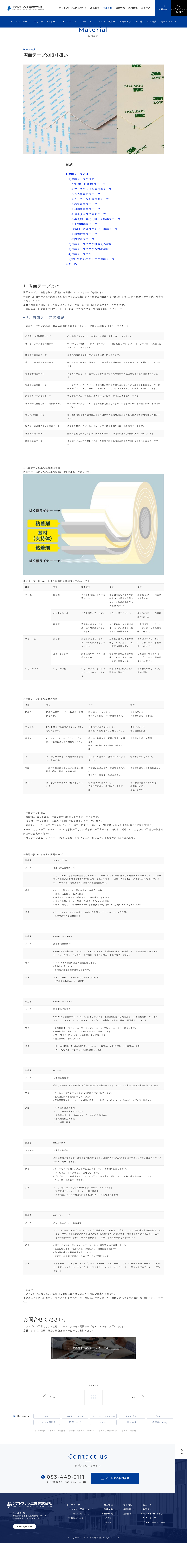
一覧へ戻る (93, 1397)
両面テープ (75, 1422)
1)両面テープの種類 (82, 179)
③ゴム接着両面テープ (85, 194)
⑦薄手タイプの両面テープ (88, 214)
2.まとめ (71, 264)
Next (134, 1397)
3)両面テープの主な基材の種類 (89, 249)
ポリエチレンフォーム (103, 1416)
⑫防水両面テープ (83, 239)
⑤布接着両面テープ (84, 204)
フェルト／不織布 (46, 1422)
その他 (103, 1422)
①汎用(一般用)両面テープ (88, 184)
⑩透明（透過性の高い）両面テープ (94, 229)
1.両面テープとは (77, 174)
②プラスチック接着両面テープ (91, 189)
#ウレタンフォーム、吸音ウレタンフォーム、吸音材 (111, 1430)
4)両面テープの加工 (82, 254)
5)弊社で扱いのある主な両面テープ (92, 259)
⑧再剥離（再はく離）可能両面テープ (96, 219)
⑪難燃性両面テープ (84, 234)
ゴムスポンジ (132, 1416)
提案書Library (160, 1422)
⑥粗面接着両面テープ (85, 209)
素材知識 (131, 1422)
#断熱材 (61, 1430)
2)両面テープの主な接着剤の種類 (90, 244)
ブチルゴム (160, 1416)
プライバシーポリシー (154, 1522)
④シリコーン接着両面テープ (90, 199)
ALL (46, 1416)
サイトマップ (149, 1518)
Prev (53, 1397)
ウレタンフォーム (75, 1416)
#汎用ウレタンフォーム (44, 1430)
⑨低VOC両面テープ (84, 224)
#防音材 (71, 1430)
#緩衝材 (81, 1430)
